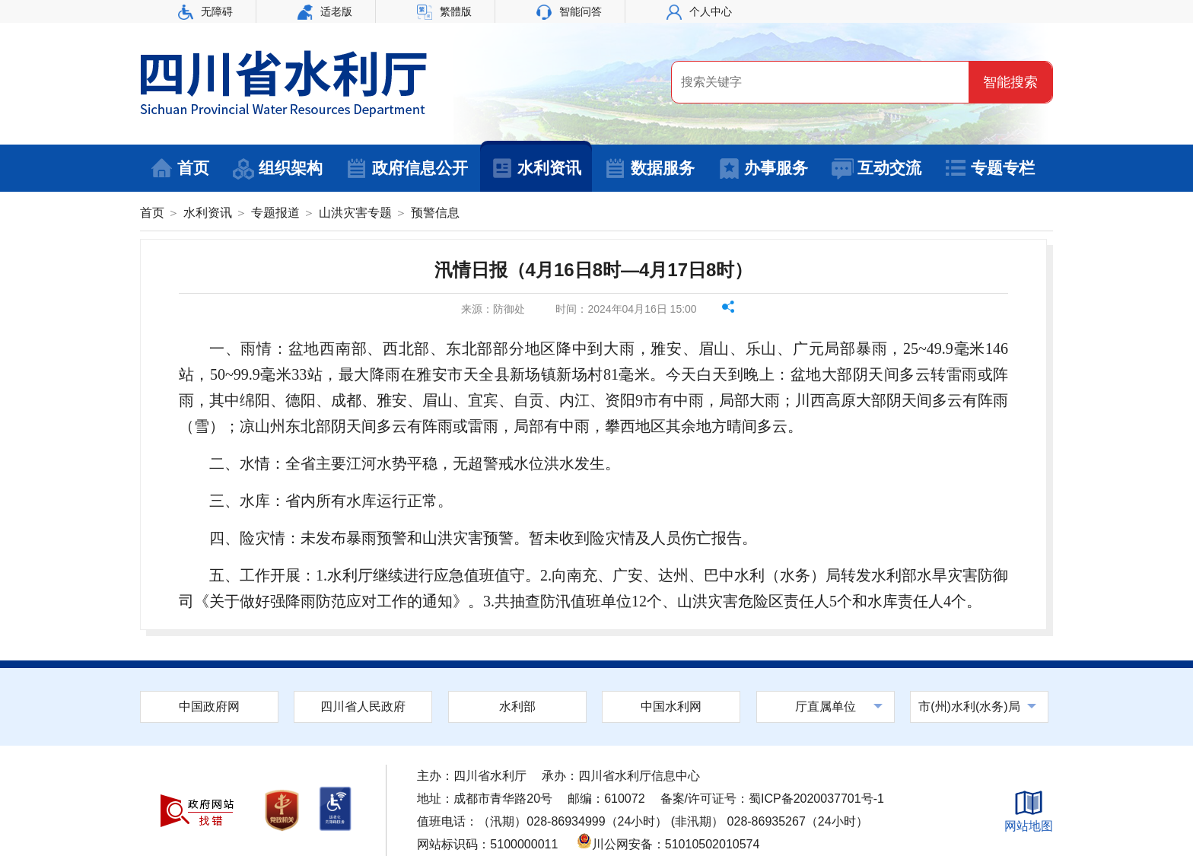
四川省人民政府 (363, 706)
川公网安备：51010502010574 (668, 844)
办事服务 (762, 169)
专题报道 (275, 212)
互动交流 (876, 169)
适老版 (324, 11)
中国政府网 (209, 706)
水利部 (517, 706)
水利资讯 (536, 169)
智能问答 (569, 11)
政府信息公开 (406, 169)
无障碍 (205, 11)
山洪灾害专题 (355, 212)
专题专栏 (989, 169)
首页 (180, 169)
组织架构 (277, 169)
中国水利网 (671, 706)
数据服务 (649, 169)
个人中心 (699, 11)
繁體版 (444, 11)
